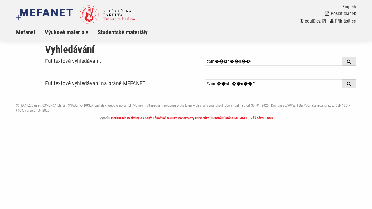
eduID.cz (310, 21)
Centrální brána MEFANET (229, 118)
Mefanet (25, 32)
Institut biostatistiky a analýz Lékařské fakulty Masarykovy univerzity (160, 118)
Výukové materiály (66, 32)
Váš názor (257, 118)
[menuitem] (30, 32)
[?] (324, 21)
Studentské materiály (123, 32)
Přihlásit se (343, 21)
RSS (270, 118)
